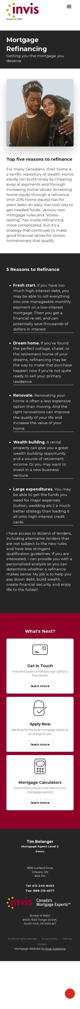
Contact (42, 944)
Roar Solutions (55, 948)
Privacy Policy (50, 938)
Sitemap (67, 938)
